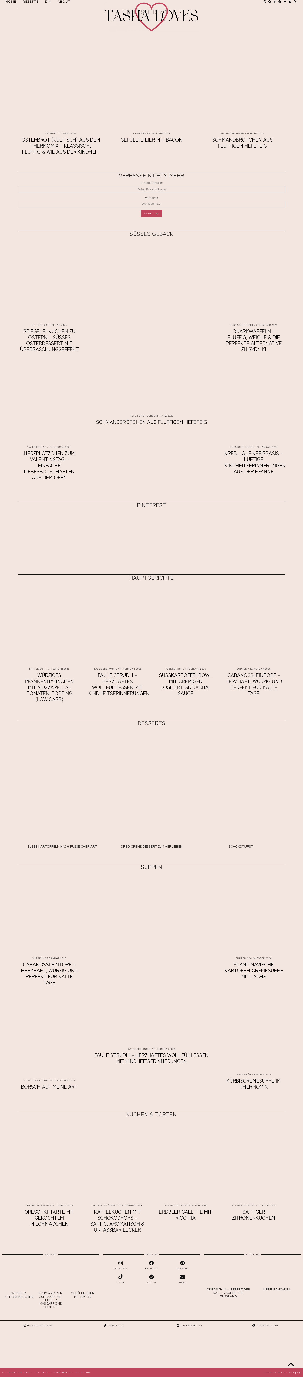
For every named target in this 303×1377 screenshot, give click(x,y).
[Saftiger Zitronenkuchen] (18, 1275)
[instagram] (120, 1265)
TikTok (113, 1325)
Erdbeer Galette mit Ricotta (185, 1214)
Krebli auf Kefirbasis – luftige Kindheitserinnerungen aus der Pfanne (255, 462)
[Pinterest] (44, 534)
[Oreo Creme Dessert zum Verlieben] (151, 785)
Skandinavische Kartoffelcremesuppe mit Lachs (254, 970)
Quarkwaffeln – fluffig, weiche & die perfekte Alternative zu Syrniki (254, 340)
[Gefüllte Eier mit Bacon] (82, 1275)
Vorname (151, 197)
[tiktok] (120, 1279)
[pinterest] (182, 1265)
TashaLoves (21, 1372)
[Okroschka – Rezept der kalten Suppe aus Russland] (228, 1273)
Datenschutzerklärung (52, 1372)
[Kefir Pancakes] (276, 1273)
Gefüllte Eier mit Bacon (151, 139)
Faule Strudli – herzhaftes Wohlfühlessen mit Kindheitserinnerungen (118, 684)
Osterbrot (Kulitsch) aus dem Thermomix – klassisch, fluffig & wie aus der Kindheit (60, 145)
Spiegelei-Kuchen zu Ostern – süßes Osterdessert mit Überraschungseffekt (49, 340)
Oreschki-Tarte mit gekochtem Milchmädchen (49, 1217)
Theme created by (283, 1372)
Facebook (189, 1325)
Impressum (82, 1372)
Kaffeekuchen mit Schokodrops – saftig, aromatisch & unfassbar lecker (117, 1220)
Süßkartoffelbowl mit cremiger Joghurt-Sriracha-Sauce (185, 684)
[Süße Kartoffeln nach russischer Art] (62, 785)
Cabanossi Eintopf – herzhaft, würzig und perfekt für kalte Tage (253, 684)
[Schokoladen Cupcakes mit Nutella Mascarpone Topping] (50, 1275)
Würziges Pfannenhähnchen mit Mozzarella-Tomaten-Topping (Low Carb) (49, 686)
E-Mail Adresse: (152, 183)
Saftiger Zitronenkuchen (253, 1214)
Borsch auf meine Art (49, 1086)
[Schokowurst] (240, 785)
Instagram (38, 1325)
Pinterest (265, 1325)
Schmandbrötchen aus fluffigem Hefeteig (242, 142)
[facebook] (151, 1265)
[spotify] (151, 1279)
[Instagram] (19, 1349)
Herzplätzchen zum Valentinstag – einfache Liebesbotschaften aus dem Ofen (49, 465)
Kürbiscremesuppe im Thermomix (253, 1083)
